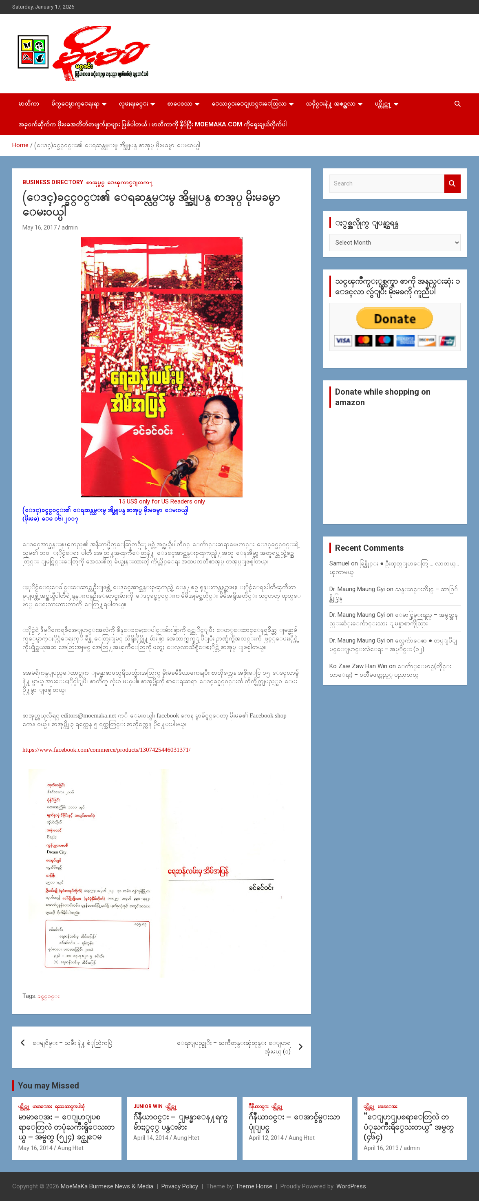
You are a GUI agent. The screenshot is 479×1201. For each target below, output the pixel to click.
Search (452, 183)
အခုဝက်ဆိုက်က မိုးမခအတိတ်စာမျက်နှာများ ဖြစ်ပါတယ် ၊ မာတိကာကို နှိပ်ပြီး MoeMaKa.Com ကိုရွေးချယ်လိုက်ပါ (152, 124)
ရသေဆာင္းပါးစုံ (69, 1106)
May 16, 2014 (35, 1148)
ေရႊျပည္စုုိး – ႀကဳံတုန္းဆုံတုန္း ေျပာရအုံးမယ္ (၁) (234, 1047)
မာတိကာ (28, 103)
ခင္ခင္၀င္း (49, 996)
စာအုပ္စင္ (95, 182)
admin (70, 227)
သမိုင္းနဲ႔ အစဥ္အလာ (330, 103)
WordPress (351, 1186)
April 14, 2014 (150, 1138)
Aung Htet (70, 1148)
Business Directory (52, 182)
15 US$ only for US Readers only (162, 501)
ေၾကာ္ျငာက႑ (130, 182)
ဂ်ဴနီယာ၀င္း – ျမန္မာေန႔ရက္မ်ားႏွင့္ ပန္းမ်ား (180, 1122)
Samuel (339, 563)
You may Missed (48, 1086)
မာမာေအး (42, 1106)
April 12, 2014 (266, 1138)
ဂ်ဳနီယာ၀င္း (259, 1106)
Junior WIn (148, 1106)
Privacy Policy (179, 1186)
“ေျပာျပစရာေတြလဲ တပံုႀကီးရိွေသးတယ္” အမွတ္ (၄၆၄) (409, 1126)
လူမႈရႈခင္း (133, 103)
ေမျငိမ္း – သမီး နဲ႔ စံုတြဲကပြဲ (73, 1042)
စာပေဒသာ (179, 103)
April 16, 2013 (381, 1148)
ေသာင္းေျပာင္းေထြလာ (249, 103)
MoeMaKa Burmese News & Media (107, 1186)
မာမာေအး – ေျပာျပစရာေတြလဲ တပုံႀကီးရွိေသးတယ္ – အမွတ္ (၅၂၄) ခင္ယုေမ (66, 1126)
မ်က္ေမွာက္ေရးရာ (75, 103)
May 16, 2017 (39, 227)
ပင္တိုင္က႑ (383, 103)
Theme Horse (254, 1186)
